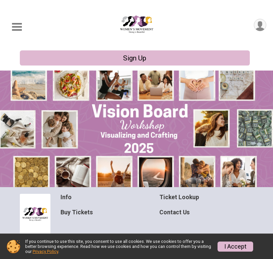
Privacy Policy (45, 251)
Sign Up (134, 58)
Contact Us (174, 212)
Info (66, 197)
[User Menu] (260, 25)
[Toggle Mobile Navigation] (17, 27)
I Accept (235, 246)
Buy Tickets (77, 212)
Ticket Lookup (179, 197)
